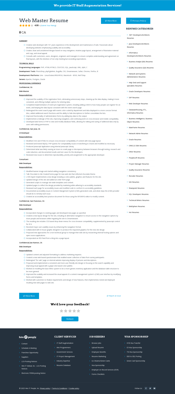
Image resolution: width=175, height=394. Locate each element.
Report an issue (114, 296)
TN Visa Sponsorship (134, 352)
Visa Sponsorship (98, 365)
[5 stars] (78, 311)
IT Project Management (66, 356)
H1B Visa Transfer (133, 343)
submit (70, 319)
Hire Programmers (64, 347)
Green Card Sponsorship (136, 361)
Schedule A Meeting (29, 348)
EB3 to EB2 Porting (134, 356)
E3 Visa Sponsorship (134, 347)
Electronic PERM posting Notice (33, 373)
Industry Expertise (63, 361)
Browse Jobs (96, 343)
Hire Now (111, 21)
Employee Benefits (99, 352)
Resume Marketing (99, 356)
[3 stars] (70, 311)
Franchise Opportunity (30, 352)
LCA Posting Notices (29, 361)
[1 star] (61, 311)
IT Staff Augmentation (65, 343)
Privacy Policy (138, 21)
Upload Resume (98, 347)
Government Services (65, 352)
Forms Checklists (98, 374)
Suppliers (25, 357)
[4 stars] (74, 311)
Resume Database (64, 365)
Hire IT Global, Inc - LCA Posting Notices (34, 367)
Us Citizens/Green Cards (101, 361)
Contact (24, 344)
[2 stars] (66, 311)
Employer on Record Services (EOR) (105, 370)
